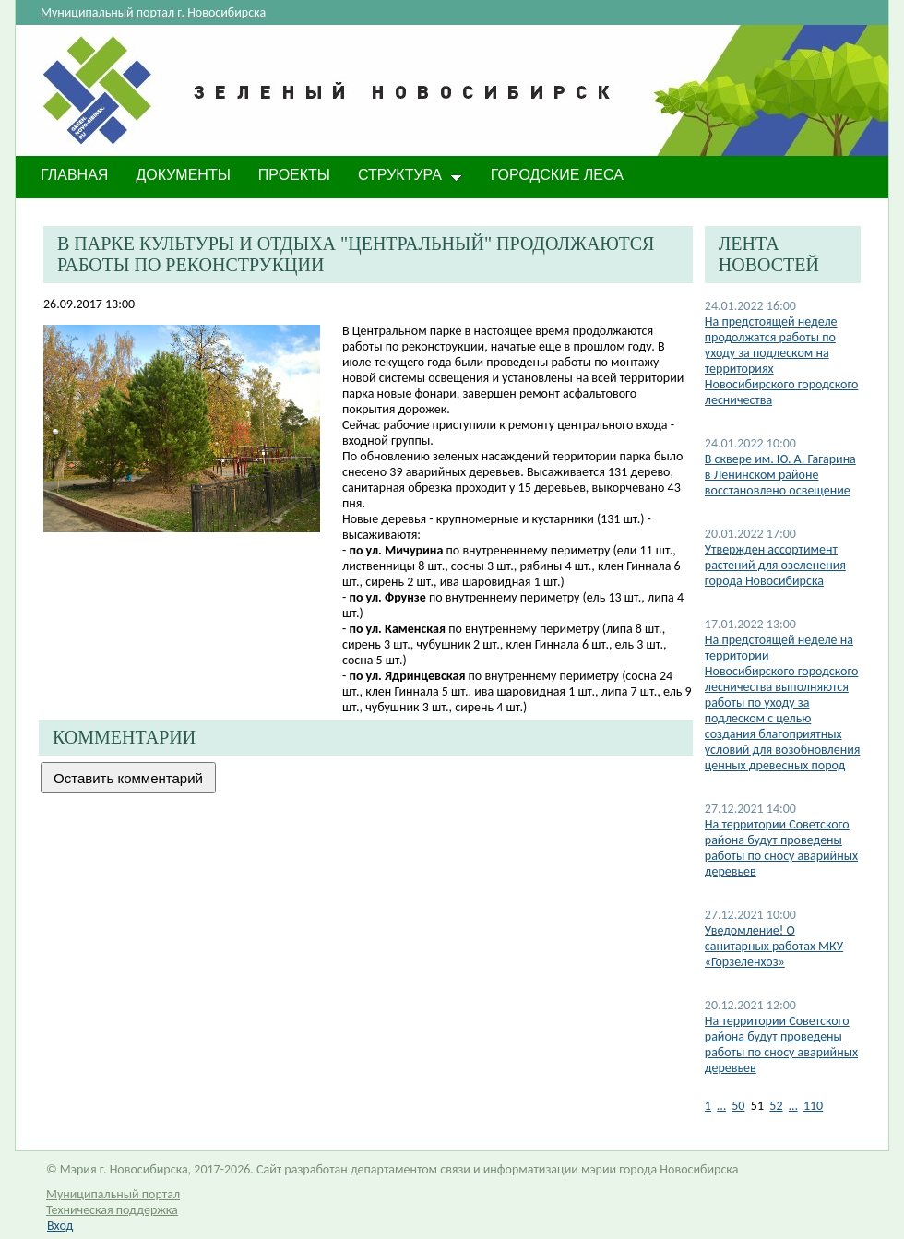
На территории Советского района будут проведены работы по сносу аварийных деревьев (781, 847)
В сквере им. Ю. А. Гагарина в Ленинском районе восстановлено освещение (780, 474)
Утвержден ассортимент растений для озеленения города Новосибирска (775, 565)
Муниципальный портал (113, 1194)
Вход (60, 1225)
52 (775, 1106)
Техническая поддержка (112, 1210)
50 (738, 1106)
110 (813, 1106)
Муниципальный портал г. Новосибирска (153, 12)
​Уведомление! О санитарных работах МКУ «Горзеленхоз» (774, 946)
